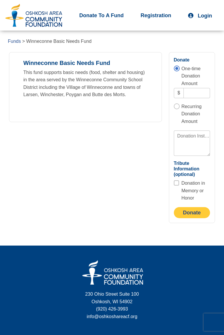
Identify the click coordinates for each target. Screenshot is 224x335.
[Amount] (196, 93)
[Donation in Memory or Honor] (176, 183)
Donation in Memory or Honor (193, 190)
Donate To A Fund (101, 15)
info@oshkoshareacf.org (112, 316)
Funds (14, 41)
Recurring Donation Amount (191, 114)
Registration (156, 15)
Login (200, 16)
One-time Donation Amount (191, 76)
